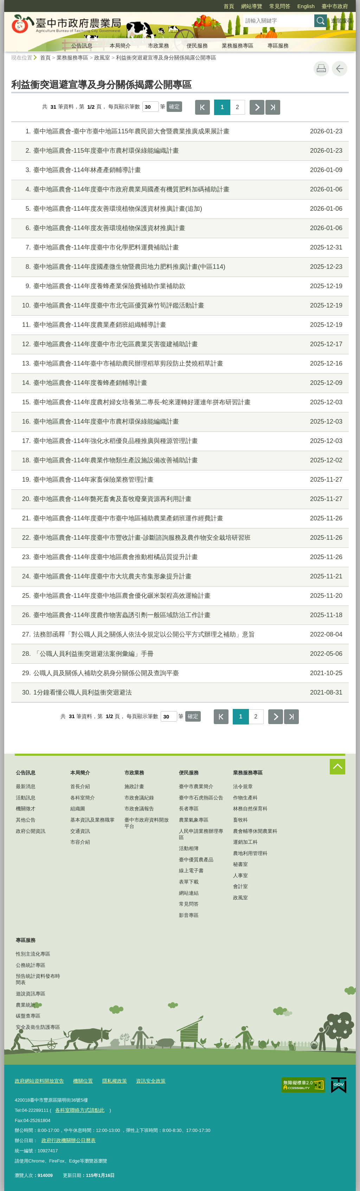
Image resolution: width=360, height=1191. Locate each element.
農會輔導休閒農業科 (255, 831)
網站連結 (189, 893)
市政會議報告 (139, 808)
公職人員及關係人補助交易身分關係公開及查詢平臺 (179, 673)
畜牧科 (240, 820)
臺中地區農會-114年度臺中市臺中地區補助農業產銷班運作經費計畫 (179, 518)
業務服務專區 (237, 46)
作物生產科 (245, 797)
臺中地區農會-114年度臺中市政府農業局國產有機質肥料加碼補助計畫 (179, 189)
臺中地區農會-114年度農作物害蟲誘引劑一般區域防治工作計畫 (179, 615)
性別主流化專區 (33, 954)
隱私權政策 (108, 1080)
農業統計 (26, 1005)
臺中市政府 (335, 6)
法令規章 (243, 786)
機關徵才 (26, 808)
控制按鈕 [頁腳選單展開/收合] (337, 766)
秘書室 (240, 864)
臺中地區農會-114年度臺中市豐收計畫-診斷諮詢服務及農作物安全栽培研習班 (179, 538)
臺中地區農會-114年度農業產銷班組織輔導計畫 (179, 325)
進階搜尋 (341, 21)
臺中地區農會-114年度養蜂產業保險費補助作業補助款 (179, 286)
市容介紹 (80, 842)
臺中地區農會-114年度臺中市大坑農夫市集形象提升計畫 (179, 576)
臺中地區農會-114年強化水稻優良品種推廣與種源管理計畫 (179, 441)
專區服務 (278, 46)
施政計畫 (134, 786)
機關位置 (79, 1080)
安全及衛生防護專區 (38, 1027)
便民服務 (197, 46)
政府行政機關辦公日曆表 (66, 1139)
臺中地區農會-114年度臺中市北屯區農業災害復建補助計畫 (179, 344)
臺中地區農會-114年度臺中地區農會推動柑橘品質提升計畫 (179, 557)
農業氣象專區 (193, 820)
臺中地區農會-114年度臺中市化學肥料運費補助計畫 (179, 247)
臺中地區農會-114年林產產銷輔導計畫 (179, 170)
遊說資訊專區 (30, 993)
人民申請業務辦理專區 (201, 834)
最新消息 (26, 786)
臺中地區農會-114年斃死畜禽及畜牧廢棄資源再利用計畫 (179, 499)
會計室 (240, 886)
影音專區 (189, 915)
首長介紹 (80, 786)
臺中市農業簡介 (196, 786)
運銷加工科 (245, 842)
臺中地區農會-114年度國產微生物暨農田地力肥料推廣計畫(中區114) (179, 267)
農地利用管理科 (250, 853)
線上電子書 (191, 870)
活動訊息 (26, 797)
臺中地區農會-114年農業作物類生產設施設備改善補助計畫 (179, 460)
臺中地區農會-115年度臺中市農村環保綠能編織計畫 (179, 151)
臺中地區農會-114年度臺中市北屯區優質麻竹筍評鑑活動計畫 (179, 305)
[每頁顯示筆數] (150, 106)
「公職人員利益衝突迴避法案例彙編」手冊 (179, 654)
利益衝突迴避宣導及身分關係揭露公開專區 (166, 58)
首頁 (229, 6)
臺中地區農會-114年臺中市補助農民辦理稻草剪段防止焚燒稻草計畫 (179, 364)
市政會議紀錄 (139, 797)
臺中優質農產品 (196, 859)
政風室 (102, 58)
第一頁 (202, 107)
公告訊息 (81, 46)
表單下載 (189, 882)
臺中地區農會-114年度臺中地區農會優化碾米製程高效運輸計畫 (179, 596)
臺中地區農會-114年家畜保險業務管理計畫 (179, 480)
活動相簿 (189, 848)
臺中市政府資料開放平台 (146, 823)
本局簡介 (120, 46)
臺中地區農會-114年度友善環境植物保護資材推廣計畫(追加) (179, 209)
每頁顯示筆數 (124, 107)
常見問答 (279, 6)
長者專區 (189, 808)
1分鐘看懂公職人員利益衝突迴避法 (179, 693)
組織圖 (77, 808)
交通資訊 (80, 831)
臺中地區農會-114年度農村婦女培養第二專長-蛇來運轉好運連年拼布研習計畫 (179, 402)
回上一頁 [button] (339, 68)
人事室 (240, 875)
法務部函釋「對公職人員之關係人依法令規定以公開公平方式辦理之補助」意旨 (179, 634)
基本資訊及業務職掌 (92, 820)
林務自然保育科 (250, 808)
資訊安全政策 (143, 1080)
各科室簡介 (82, 797)
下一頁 (257, 107)
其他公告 (26, 820)
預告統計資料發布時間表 (38, 979)
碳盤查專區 (28, 1016)
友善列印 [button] (321, 68)
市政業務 (158, 46)
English (306, 6)
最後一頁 (272, 107)
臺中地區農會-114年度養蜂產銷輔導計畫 (179, 383)
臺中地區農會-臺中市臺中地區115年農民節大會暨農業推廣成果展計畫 (179, 131)
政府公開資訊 (30, 831)
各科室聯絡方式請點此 (78, 1109)
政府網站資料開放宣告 (37, 1080)
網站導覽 (251, 6)
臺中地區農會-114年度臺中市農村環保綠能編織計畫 (179, 422)
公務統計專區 (30, 965)
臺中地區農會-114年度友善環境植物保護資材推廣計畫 (179, 228)
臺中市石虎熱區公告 (201, 797)
